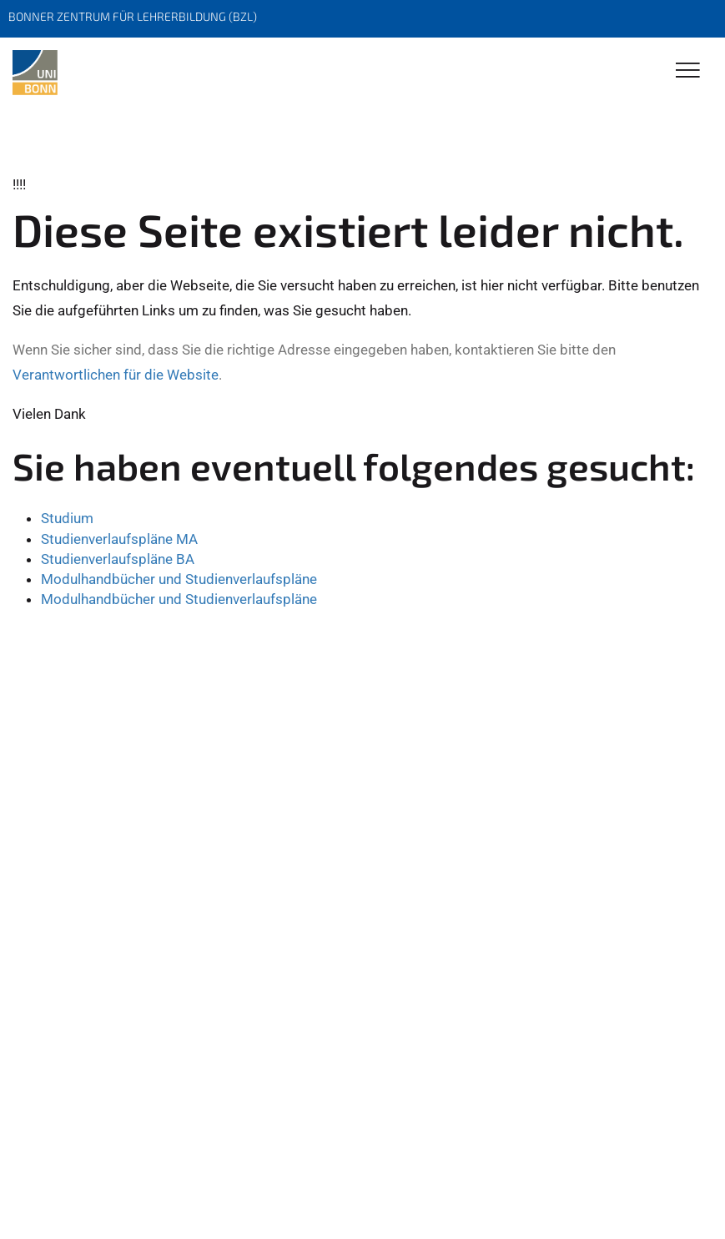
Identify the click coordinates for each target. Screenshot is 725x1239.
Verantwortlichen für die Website (116, 374)
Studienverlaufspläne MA (119, 539)
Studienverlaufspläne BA (117, 559)
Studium (67, 518)
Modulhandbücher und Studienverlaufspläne (179, 579)
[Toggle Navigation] (688, 71)
